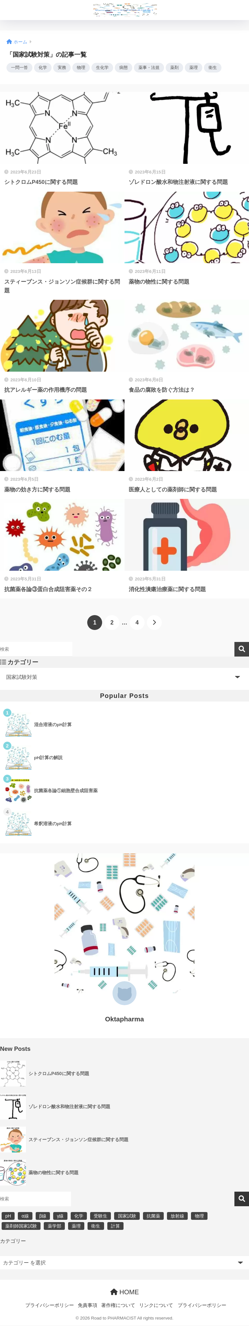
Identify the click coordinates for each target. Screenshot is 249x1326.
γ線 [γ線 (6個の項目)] (60, 1216)
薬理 (201, 68)
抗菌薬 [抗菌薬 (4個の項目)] (153, 1216)
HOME (124, 1292)
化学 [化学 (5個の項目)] (78, 1216)
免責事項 (87, 1305)
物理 (84, 68)
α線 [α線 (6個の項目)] (25, 1216)
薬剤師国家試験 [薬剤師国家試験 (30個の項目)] (21, 1226)
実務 (64, 68)
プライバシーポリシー (49, 1305)
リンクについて (156, 1305)
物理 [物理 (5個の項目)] (199, 1216)
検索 (241, 650)
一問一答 (20, 68)
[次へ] (154, 623)
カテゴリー (13, 1241)
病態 (128, 68)
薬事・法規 (154, 68)
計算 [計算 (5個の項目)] (115, 1226)
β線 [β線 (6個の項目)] (42, 1216)
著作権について (118, 1305)
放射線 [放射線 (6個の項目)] (177, 1216)
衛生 (220, 68)
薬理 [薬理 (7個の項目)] (76, 1226)
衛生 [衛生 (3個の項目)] (95, 1226)
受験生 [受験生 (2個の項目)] (100, 1216)
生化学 (106, 68)
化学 (44, 68)
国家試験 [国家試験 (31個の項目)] (127, 1216)
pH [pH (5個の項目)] (8, 1216)
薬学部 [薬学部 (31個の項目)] (54, 1226)
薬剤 (181, 68)
